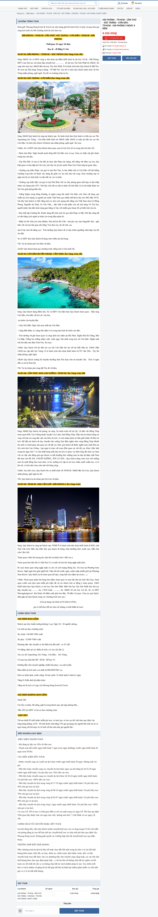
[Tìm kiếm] (95, 3)
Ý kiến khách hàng (106, 8)
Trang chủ (22, 8)
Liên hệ (129, 8)
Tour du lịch (47, 9)
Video (137, 8)
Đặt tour (79, 911)
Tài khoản (123, 3)
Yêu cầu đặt (131, 58)
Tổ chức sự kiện (63, 8)
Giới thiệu (34, 8)
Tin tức (120, 8)
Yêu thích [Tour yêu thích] (136, 3)
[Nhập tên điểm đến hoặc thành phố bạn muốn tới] (70, 3)
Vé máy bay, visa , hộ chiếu (84, 8)
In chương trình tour (114, 38)
